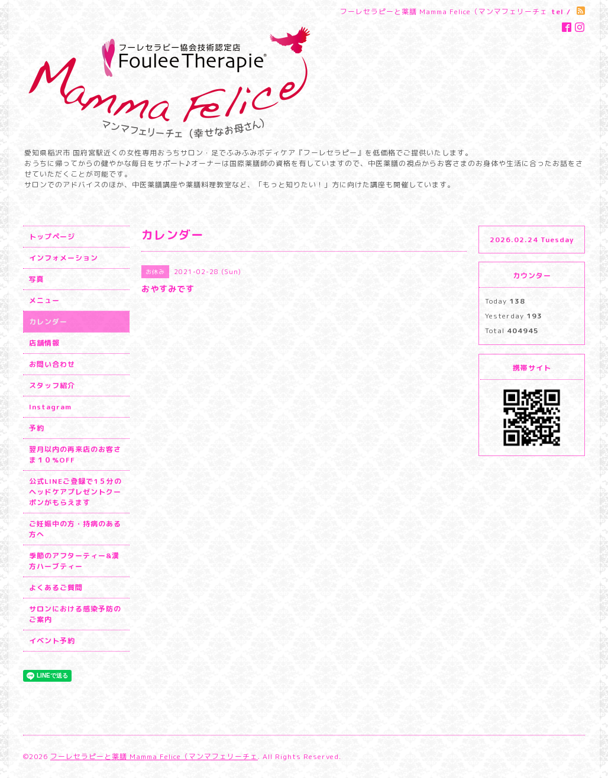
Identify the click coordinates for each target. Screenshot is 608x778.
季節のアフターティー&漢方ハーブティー (74, 561)
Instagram (50, 407)
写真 (36, 279)
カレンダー (48, 322)
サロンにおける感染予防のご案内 (75, 614)
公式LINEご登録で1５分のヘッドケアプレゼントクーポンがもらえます (75, 491)
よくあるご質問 (56, 587)
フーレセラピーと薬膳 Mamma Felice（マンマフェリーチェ (154, 756)
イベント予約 (52, 641)
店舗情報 (44, 343)
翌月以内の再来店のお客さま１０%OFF (75, 454)
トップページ (52, 237)
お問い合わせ (52, 364)
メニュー (44, 300)
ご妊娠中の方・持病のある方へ (75, 529)
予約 (36, 428)
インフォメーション (63, 258)
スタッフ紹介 (52, 385)
